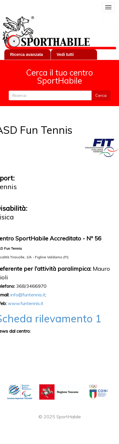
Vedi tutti (65, 54)
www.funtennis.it (25, 303)
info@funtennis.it (27, 295)
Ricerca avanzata (26, 54)
